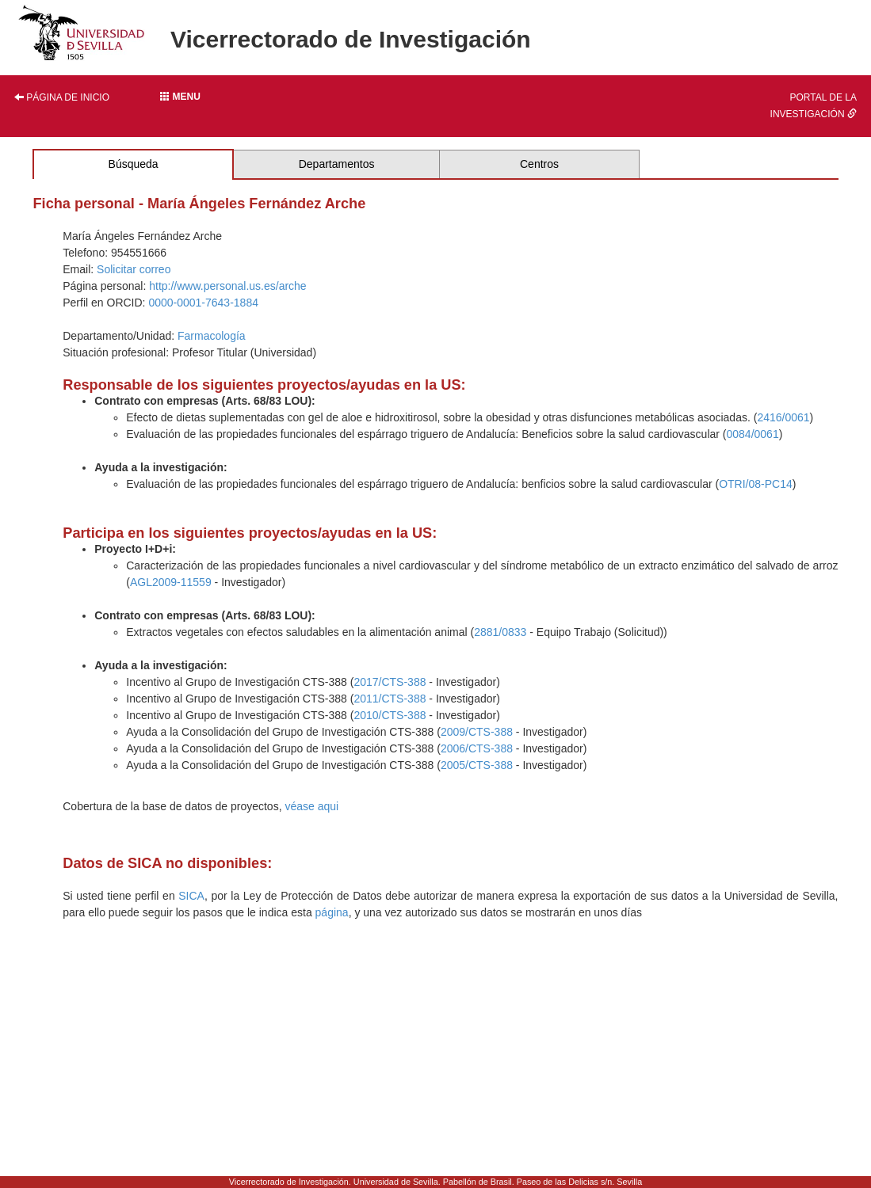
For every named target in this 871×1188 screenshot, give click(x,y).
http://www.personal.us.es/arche (227, 286)
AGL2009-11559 (171, 582)
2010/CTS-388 (389, 715)
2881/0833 (500, 632)
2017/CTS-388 (389, 682)
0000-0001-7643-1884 (203, 302)
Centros (539, 164)
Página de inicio (61, 97)
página (332, 912)
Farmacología (212, 335)
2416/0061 (783, 417)
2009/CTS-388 (477, 731)
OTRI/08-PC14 (756, 484)
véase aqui (311, 806)
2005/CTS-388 (477, 765)
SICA (191, 895)
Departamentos (337, 164)
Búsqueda (134, 164)
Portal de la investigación (813, 106)
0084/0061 (753, 434)
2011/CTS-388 (389, 698)
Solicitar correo (133, 269)
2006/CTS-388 (477, 748)
